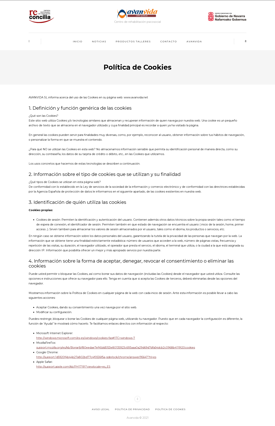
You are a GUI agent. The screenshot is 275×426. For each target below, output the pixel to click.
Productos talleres (133, 41)
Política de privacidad (132, 409)
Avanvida (194, 41)
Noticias (99, 41)
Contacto (168, 41)
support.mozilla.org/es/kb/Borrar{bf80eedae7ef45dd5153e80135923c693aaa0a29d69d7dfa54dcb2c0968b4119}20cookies (115, 347)
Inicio (77, 41)
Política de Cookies (170, 409)
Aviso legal (101, 409)
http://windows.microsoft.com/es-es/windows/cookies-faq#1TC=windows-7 (85, 338)
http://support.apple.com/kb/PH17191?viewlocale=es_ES (73, 366)
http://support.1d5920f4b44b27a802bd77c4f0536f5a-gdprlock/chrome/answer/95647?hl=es (96, 357)
